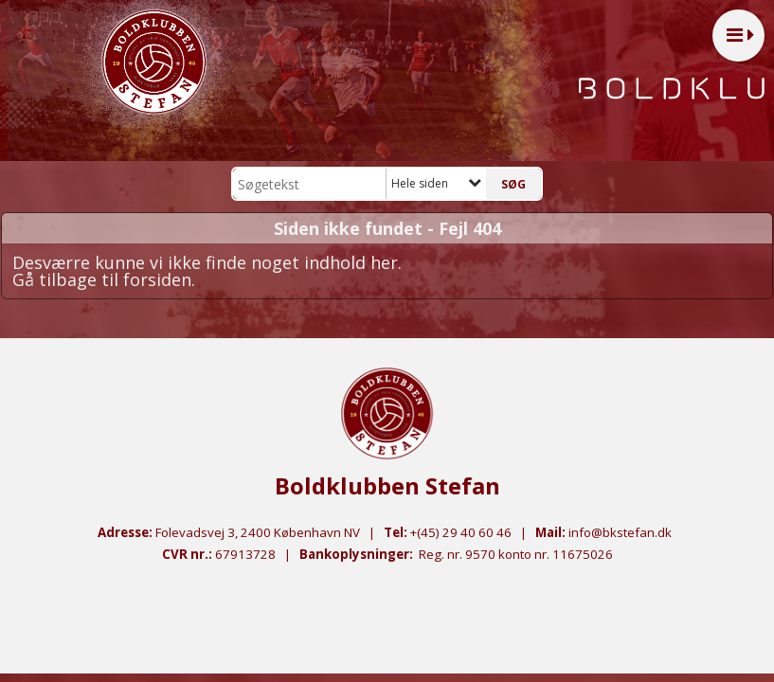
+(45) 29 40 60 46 (461, 532)
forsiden (157, 279)
